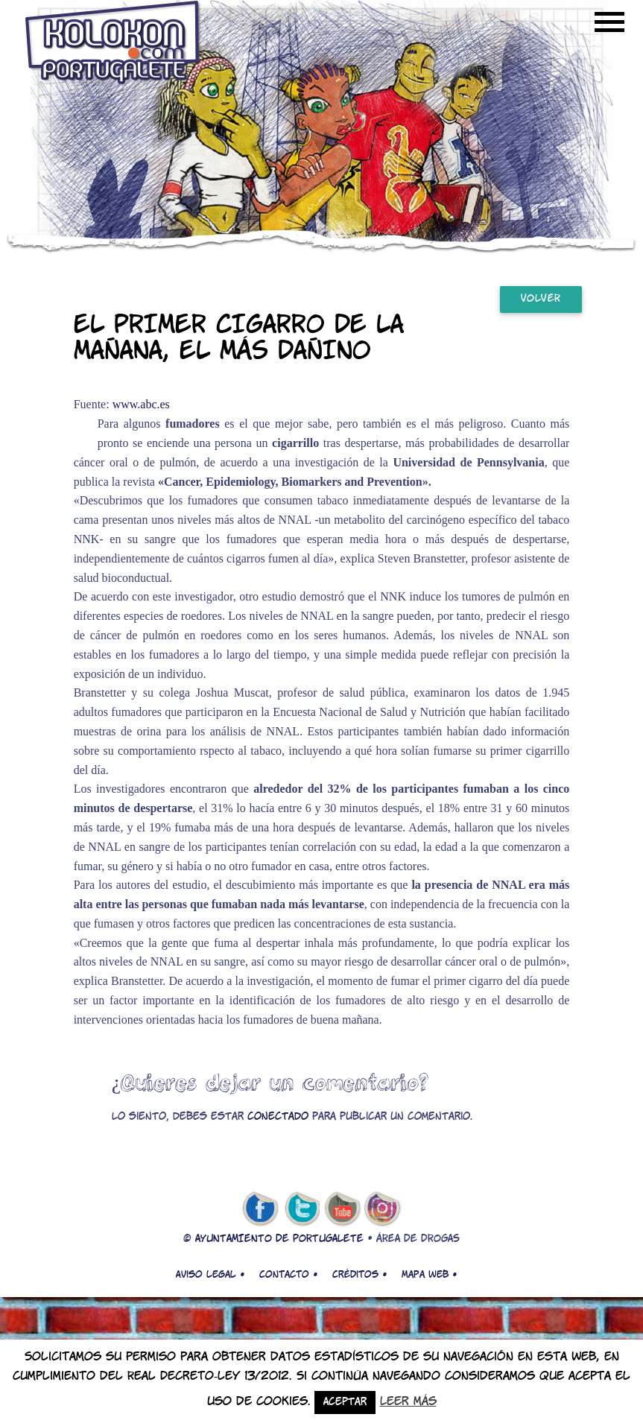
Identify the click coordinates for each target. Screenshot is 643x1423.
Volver (541, 299)
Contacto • (288, 1274)
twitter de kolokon (301, 1209)
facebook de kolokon (260, 1209)
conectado (277, 1117)
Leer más (408, 1401)
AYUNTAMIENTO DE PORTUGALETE (279, 1239)
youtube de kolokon (342, 1209)
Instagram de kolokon (383, 1209)
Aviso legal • (210, 1274)
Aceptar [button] (345, 1402)
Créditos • (359, 1274)
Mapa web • (429, 1274)
